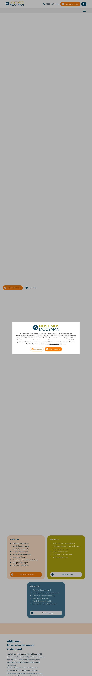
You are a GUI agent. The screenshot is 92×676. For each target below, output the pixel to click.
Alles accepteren (54, 349)
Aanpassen (38, 349)
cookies (17, 338)
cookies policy (50, 340)
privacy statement (54, 344)
